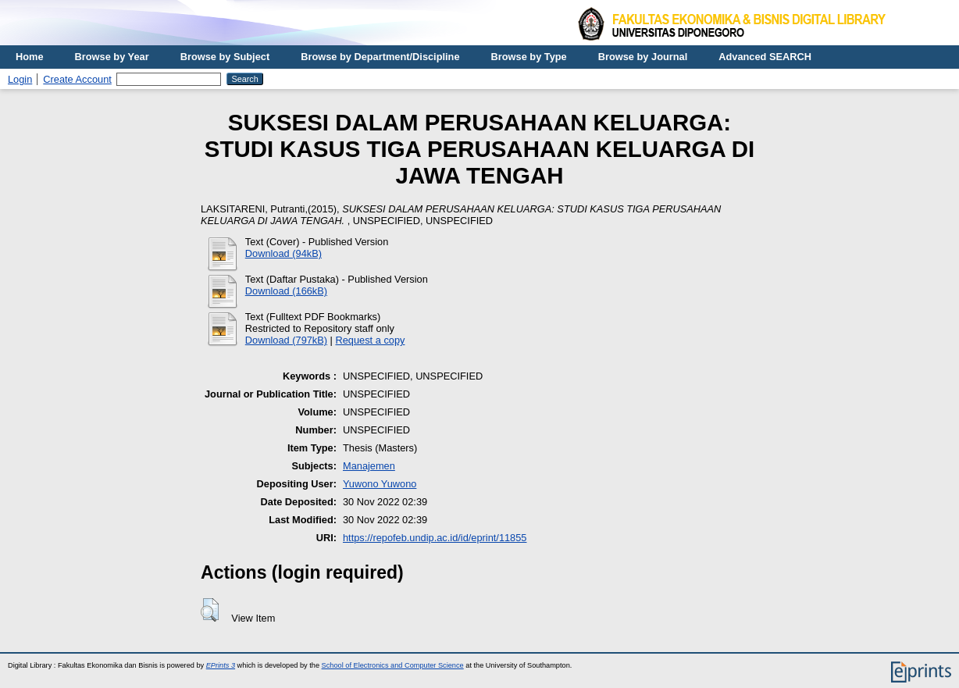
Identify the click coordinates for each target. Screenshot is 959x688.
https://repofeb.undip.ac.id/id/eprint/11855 (435, 538)
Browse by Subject (225, 56)
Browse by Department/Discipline (380, 56)
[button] (210, 610)
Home (30, 56)
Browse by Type (529, 56)
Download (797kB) (286, 340)
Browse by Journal (643, 56)
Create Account (77, 79)
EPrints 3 (220, 665)
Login (20, 79)
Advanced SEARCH (764, 56)
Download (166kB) (286, 291)
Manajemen (369, 466)
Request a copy (370, 340)
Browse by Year (112, 56)
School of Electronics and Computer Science (393, 665)
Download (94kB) (283, 253)
